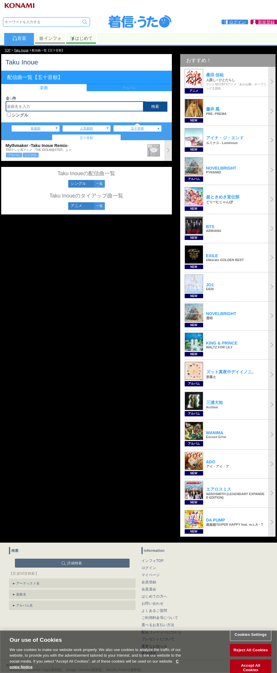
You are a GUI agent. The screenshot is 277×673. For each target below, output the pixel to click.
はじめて (81, 38)
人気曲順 (86, 128)
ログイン (148, 568)
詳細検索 (74, 563)
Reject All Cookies (251, 650)
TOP (7, 50)
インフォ (50, 38)
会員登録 (148, 582)
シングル (20, 115)
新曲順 (36, 128)
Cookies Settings (251, 635)
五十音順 (137, 128)
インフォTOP (152, 561)
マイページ (150, 575)
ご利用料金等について (159, 618)
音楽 (19, 38)
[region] (138, 652)
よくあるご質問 (154, 611)
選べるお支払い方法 (158, 625)
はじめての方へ (154, 596)
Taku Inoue (21, 50)
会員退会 (148, 589)
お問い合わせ (152, 603)
